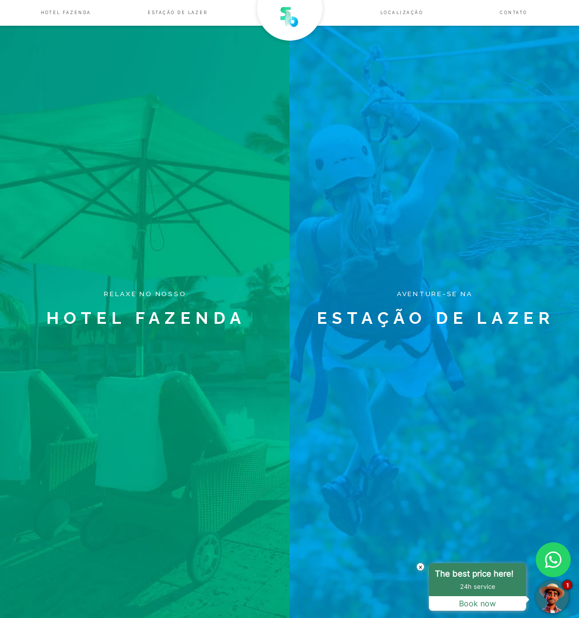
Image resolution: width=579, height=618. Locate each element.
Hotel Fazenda (66, 12)
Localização (401, 12)
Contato (513, 12)
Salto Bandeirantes (290, 22)
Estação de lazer (178, 12)
